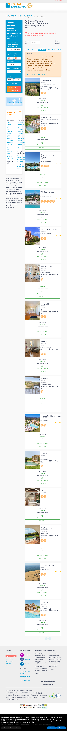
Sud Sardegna (28, 15)
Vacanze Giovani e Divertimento (21, 135)
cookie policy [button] (51, 719)
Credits (8, 665)
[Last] (49, 638)
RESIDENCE (41, 50)
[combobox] (14, 49)
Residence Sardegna (16, 15)
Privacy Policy (9, 659)
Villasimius (10, 142)
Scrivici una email (11, 656)
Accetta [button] (61, 728)
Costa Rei (10, 140)
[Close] (59, 53)
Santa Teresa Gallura (9, 124)
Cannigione (10, 158)
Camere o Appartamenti (14, 68)
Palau (8, 127)
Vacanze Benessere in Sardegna (21, 124)
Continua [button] (42, 110)
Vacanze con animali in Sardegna (21, 129)
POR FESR (8, 663)
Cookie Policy (9, 661)
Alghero (9, 144)
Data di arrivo (9, 54)
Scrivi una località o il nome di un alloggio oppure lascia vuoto (12, 44)
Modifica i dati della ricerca (36, 74)
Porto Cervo (10, 157)
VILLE (59, 50)
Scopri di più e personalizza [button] (11, 728)
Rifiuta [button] (51, 728)
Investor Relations (25, 680)
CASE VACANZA (51, 50)
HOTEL (28, 50)
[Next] (46, 638)
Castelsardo (10, 146)
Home (7, 15)
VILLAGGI (34, 50)
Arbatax (9, 138)
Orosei (9, 133)
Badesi (9, 147)
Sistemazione (10, 61)
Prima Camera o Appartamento (11, 75)
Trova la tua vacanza (14, 89)
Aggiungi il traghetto (14, 83)
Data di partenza (16, 54)
